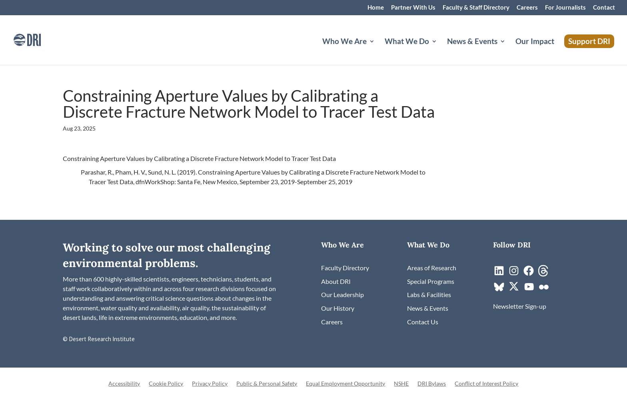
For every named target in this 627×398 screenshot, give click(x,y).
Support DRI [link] (589, 41)
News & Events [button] (472, 42)
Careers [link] (527, 7)
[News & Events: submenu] (509, 51)
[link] (38, 39)
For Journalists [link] (565, 7)
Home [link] (375, 7)
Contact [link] (604, 7)
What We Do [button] (407, 42)
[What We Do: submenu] (441, 51)
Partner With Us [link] (413, 7)
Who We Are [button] (344, 42)
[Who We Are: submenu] (378, 51)
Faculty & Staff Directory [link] (476, 7)
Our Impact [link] (534, 42)
